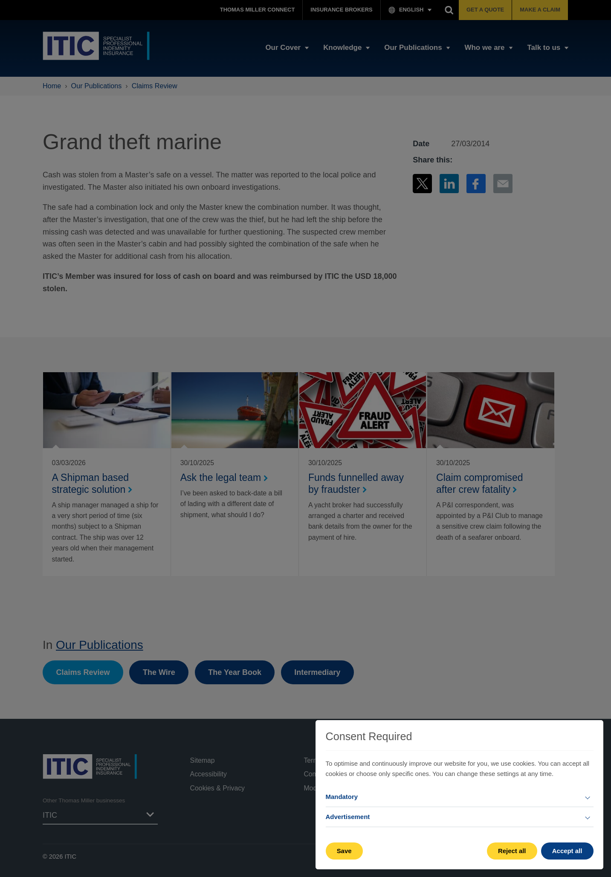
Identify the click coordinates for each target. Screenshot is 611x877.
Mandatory (342, 796)
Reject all (512, 850)
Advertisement (348, 816)
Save (344, 850)
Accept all (567, 850)
